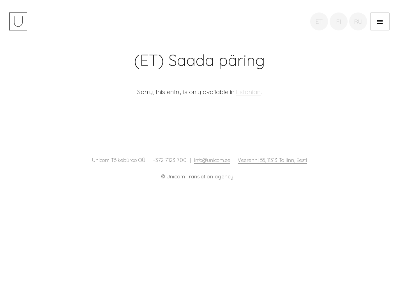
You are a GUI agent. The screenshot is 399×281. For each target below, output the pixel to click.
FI (338, 21)
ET (319, 21)
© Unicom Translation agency (197, 176)
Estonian (248, 92)
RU (358, 21)
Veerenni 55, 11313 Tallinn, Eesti (272, 160)
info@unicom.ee (212, 160)
